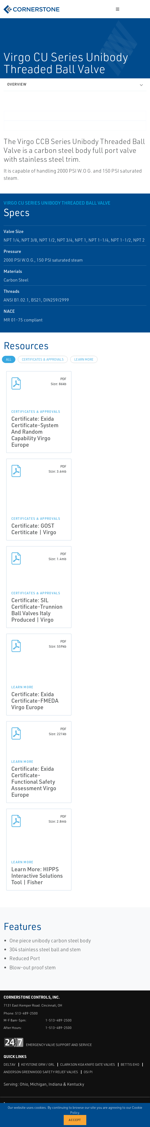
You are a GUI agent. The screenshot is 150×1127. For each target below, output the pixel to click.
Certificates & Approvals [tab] (43, 359)
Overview (16, 84)
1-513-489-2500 (58, 1020)
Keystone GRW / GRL (37, 1064)
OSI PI (88, 1072)
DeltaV (9, 1064)
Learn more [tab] (84, 359)
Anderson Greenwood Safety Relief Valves (41, 1072)
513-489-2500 (26, 1013)
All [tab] (8, 359)
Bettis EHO (130, 1064)
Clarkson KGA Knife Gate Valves (87, 1064)
